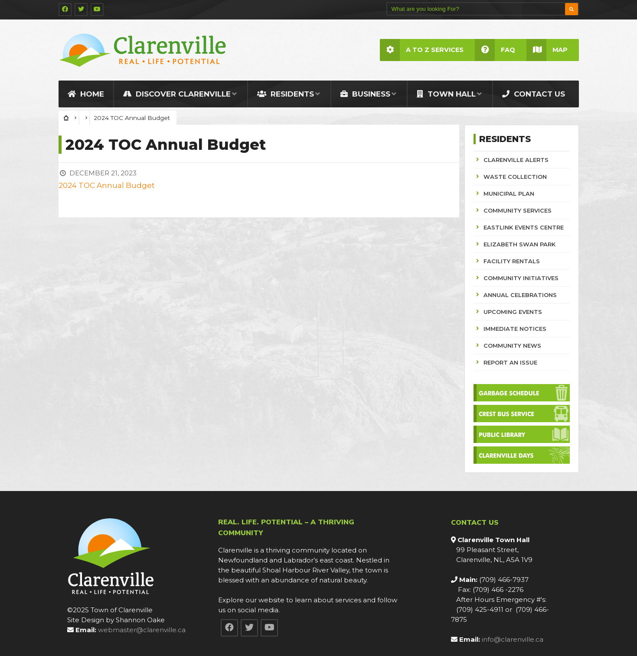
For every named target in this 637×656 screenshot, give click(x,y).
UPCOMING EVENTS (512, 311)
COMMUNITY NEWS (512, 345)
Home (86, 94)
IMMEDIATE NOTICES (514, 328)
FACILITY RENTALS (511, 261)
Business (365, 94)
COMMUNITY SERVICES (517, 210)
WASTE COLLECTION (515, 176)
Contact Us (533, 94)
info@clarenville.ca (512, 639)
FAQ (495, 50)
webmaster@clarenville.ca (142, 630)
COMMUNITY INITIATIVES (521, 278)
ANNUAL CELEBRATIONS (520, 294)
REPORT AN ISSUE (510, 362)
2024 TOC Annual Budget (107, 185)
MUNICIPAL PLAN (508, 193)
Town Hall (446, 94)
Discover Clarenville (177, 94)
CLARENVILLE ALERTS (516, 159)
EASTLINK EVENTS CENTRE (523, 227)
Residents (285, 94)
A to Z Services (422, 50)
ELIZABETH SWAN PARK (519, 244)
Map (547, 50)
